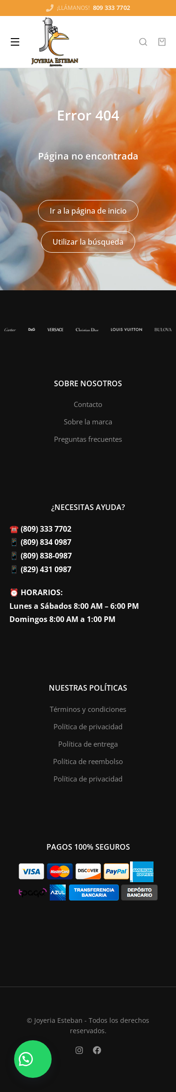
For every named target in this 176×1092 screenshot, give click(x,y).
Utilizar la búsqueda (88, 242)
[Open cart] (162, 42)
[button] (33, 1059)
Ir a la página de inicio (88, 211)
